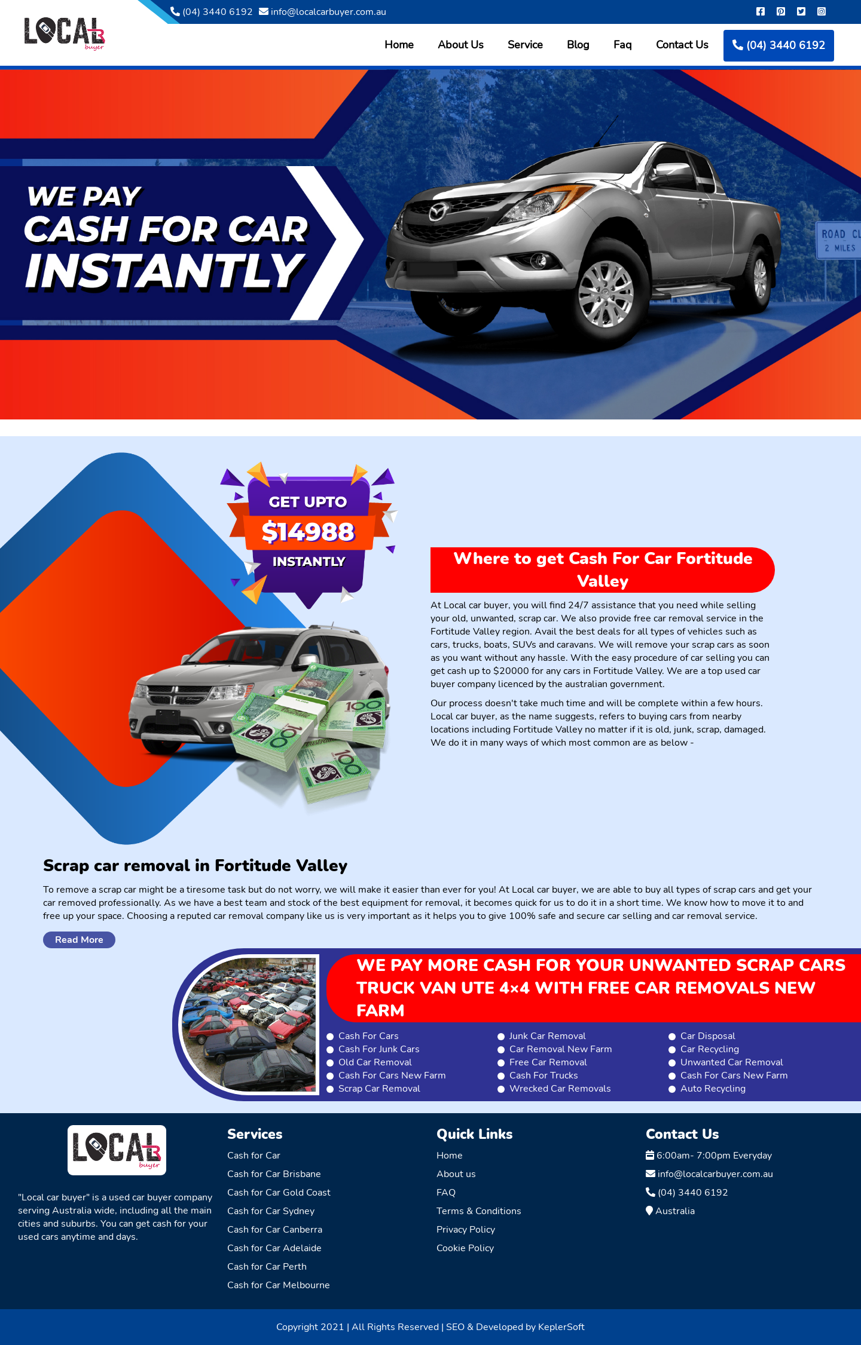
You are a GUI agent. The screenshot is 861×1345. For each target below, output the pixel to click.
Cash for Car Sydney (271, 1211)
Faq (622, 45)
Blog (578, 45)
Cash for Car (253, 1155)
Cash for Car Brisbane (274, 1174)
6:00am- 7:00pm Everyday (709, 1155)
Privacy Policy (465, 1229)
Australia (670, 1211)
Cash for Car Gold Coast (279, 1192)
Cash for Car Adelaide (274, 1248)
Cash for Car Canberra (274, 1229)
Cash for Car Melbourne (278, 1285)
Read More (79, 939)
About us (456, 1174)
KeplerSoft (561, 1327)
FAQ (446, 1192)
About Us (461, 45)
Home (399, 45)
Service (525, 45)
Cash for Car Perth (267, 1266)
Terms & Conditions (478, 1211)
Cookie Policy (465, 1248)
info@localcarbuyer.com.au (322, 12)
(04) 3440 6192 (211, 12)
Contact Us (682, 45)
